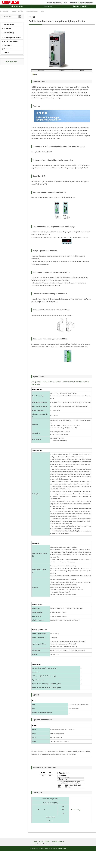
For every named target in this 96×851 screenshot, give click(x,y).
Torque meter (9, 25)
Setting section (48, 382)
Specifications (62, 70)
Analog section (36, 382)
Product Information (16, 6)
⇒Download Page (75, 810)
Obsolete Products (11, 62)
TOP (4, 11)
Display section (68, 382)
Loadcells (7, 28)
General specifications (81, 382)
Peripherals (8, 49)
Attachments (35, 384)
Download (82, 70)
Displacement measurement (9, 33)
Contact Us (48, 6)
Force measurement (11, 41)
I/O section (57, 382)
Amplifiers (7, 45)
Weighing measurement (12, 37)
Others (6, 52)
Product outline (41, 70)
